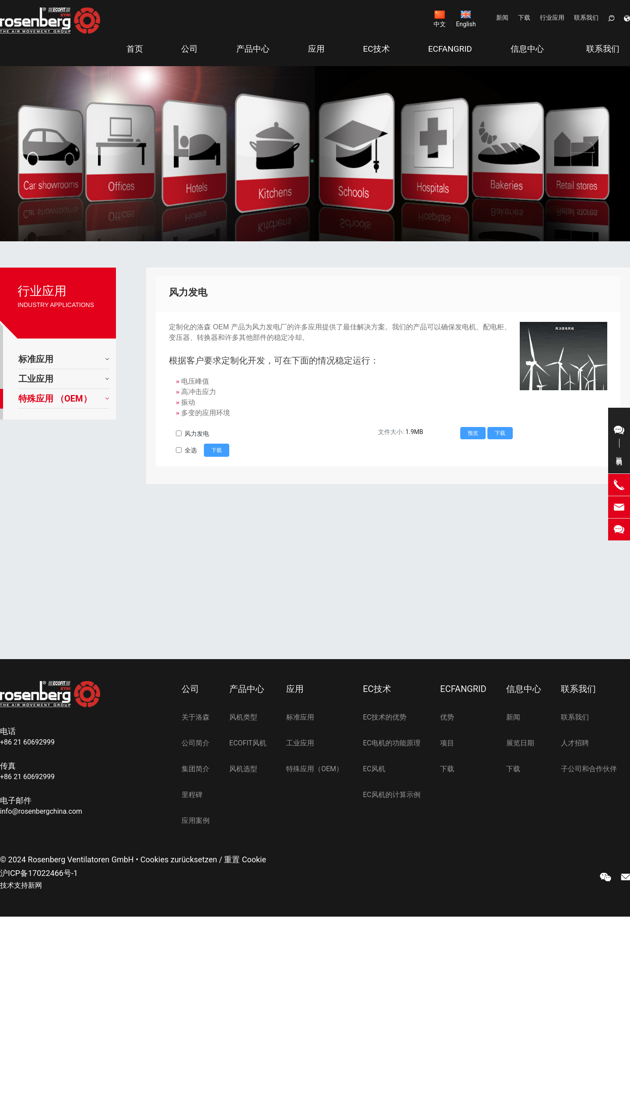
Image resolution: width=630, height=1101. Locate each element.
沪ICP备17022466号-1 (39, 873)
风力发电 (197, 433)
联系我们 (586, 17)
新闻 (502, 17)
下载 (524, 17)
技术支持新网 (21, 885)
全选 (191, 450)
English (466, 24)
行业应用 (552, 17)
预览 (473, 433)
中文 (440, 24)
